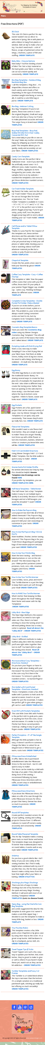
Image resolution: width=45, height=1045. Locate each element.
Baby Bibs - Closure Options (23, 61)
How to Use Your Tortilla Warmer (25, 577)
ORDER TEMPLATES (20, 183)
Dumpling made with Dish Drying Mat (27, 346)
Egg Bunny (16, 370)
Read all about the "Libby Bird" (25, 651)
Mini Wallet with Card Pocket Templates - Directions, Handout (25, 688)
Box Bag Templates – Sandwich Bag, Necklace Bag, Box (26, 81)
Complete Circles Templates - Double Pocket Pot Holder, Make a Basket (27, 302)
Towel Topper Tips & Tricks (22, 949)
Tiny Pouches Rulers (20, 928)
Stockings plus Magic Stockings (25, 883)
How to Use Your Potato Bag (23, 553)
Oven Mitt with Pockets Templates (26, 711)
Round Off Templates (20, 813)
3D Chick (15, 32)
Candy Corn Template (21, 156)
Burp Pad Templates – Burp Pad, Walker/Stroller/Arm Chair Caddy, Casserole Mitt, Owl (26, 133)
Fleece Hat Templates (20, 427)
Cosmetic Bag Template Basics (24, 327)
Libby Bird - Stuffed (20, 637)
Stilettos (15, 856)
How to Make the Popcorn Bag (24, 510)
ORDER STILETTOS (26, 876)
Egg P (17, 405)
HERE (20, 477)
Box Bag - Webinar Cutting (22, 106)
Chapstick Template (20, 260)
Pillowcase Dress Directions (23, 791)
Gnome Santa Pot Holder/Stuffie (25, 467)
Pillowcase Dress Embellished (24, 756)
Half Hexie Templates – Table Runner (26, 489)
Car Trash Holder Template (23, 189)
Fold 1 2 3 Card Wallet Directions (25, 451)
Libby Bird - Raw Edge (21, 612)
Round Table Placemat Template (25, 834)
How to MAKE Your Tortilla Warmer (26, 593)
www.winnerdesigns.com (34, 1038)
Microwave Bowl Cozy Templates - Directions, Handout (26, 662)
